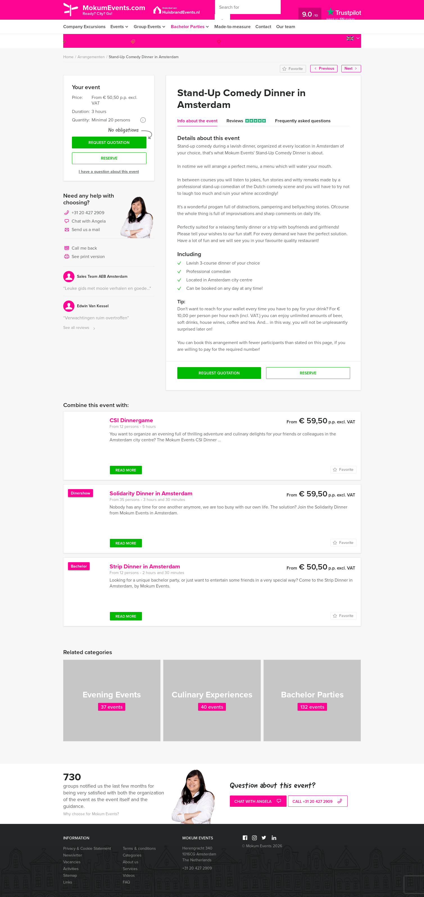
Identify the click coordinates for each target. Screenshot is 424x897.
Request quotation (109, 143)
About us (131, 862)
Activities (71, 869)
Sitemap (70, 875)
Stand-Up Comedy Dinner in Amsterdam (143, 57)
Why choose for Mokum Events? (91, 814)
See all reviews (79, 328)
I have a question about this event (109, 172)
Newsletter (72, 855)
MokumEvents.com (115, 9)
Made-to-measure (235, 26)
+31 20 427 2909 (336, 41)
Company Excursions (84, 26)
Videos (129, 875)
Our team (289, 26)
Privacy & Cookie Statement (87, 848)
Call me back (80, 249)
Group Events (148, 26)
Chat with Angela (84, 222)
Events (117, 26)
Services (130, 869)
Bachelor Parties (190, 26)
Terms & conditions (139, 848)
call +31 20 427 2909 (318, 801)
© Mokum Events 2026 (262, 846)
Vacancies (72, 862)
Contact (266, 26)
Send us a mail (81, 230)
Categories (132, 855)
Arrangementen (91, 57)
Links (67, 882)
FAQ (126, 882)
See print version (84, 257)
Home (68, 57)
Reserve (109, 159)
